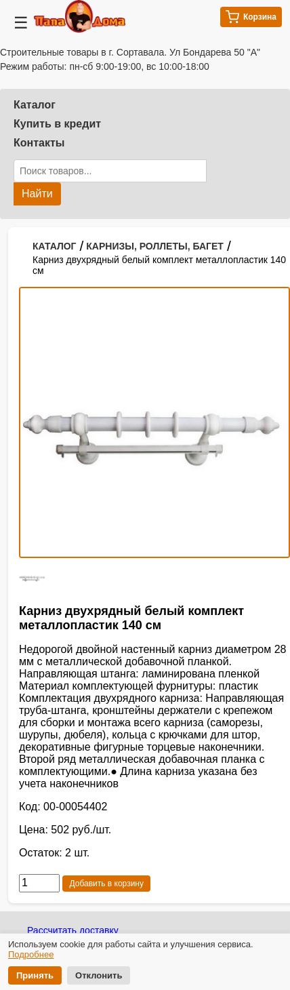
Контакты (39, 142)
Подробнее (31, 954)
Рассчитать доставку (73, 930)
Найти (37, 193)
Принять (35, 975)
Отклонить (98, 975)
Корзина (251, 17)
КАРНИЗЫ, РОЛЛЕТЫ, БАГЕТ (155, 246)
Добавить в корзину (106, 883)
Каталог (35, 105)
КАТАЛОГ (55, 246)
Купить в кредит (57, 124)
